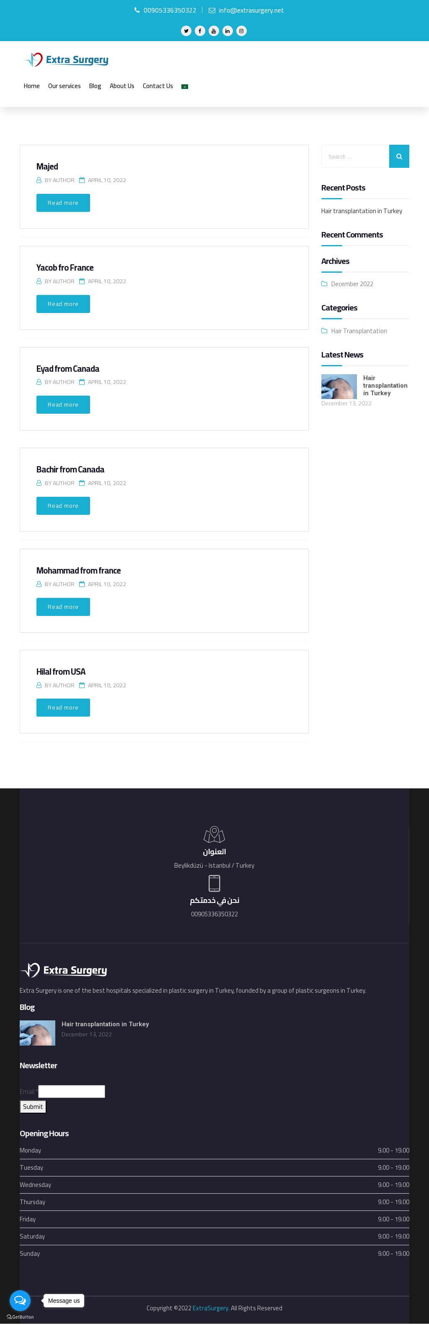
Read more (63, 203)
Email (29, 1093)
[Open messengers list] (20, 1300)
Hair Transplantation (359, 331)
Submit (33, 1108)
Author (64, 180)
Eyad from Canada (68, 369)
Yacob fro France (65, 268)
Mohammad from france (79, 571)
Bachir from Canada (71, 470)
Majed (47, 167)
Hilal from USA (61, 672)
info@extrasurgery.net (246, 10)
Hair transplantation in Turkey (361, 211)
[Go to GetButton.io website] (20, 1316)
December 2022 (352, 285)
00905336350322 (165, 10)
